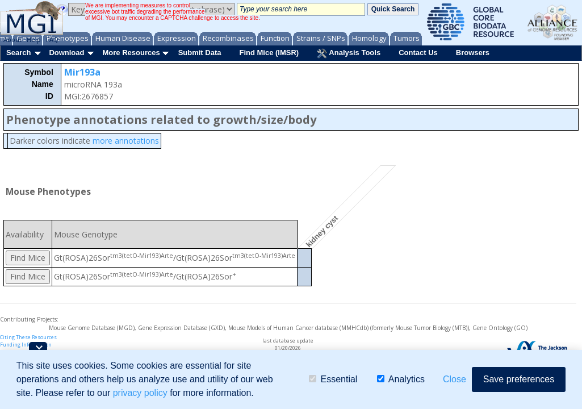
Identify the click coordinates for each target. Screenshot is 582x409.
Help (34, 39)
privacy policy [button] (140, 393)
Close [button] (454, 379)
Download (66, 52)
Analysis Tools (348, 53)
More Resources (131, 52)
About (12, 39)
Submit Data (199, 52)
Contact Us (418, 52)
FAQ (52, 39)
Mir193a (82, 72)
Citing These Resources (28, 337)
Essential (333, 379)
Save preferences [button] (518, 379)
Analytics (401, 379)
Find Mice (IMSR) (269, 52)
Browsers (472, 52)
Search (18, 52)
